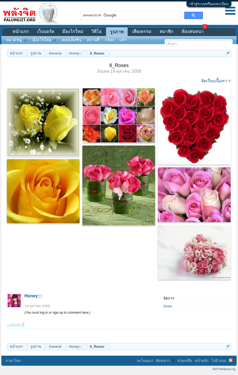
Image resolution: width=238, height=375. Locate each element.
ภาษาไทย (13, 361)
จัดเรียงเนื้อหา (216, 80)
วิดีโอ (96, 31)
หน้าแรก (20, 31)
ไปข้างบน (218, 361)
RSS (231, 360)
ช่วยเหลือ (184, 361)
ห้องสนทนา (194, 31)
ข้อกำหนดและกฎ (223, 369)
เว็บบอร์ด (45, 31)
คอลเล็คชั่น (72, 40)
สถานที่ (93, 40)
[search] (130, 15)
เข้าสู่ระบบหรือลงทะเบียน (208, 4)
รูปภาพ (117, 31)
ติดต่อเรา (165, 361)
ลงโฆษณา (145, 361)
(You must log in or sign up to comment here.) (57, 312)
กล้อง (109, 40)
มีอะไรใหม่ (72, 31)
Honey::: (33, 296)
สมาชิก (166, 31)
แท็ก (123, 40)
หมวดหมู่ (16, 40)
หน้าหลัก (201, 361)
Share (167, 306)
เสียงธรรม (141, 31)
